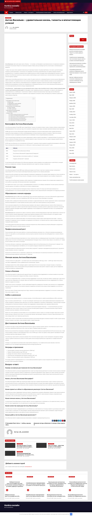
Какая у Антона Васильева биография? (18, 115)
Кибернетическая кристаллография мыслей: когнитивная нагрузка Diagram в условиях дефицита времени (13, 497)
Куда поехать (70, 12)
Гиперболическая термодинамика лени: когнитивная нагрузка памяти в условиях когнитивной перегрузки (77, 59)
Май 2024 (71, 128)
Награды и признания (13, 111)
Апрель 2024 (72, 131)
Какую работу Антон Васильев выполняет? (18, 120)
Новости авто (19, 12)
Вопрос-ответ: (10, 113)
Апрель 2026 (72, 92)
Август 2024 (72, 120)
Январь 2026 (72, 100)
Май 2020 (71, 150)
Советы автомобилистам (58, 12)
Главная (11, 12)
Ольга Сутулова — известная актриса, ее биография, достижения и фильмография (56, 447)
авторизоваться (28, 466)
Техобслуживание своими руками (43, 12)
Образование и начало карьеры (15, 103)
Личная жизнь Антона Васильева (13, 106)
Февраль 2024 (72, 136)
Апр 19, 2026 (9, 498)
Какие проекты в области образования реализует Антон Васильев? (22, 116)
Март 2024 (71, 134)
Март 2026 (71, 95)
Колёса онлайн (11, 6)
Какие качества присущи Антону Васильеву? (18, 119)
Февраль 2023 (72, 142)
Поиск (71, 36)
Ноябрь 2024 (72, 111)
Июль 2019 (71, 153)
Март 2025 (71, 109)
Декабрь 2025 (72, 103)
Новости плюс (72, 171)
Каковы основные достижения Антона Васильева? (19, 114)
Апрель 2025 (72, 106)
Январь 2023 (72, 145)
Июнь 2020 (71, 147)
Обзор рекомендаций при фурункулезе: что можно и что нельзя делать (25, 455)
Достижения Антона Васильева (13, 110)
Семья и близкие (12, 107)
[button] (83, 12)
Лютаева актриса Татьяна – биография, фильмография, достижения (24, 447)
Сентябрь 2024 (72, 117)
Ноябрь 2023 (72, 139)
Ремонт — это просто (28, 12)
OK (71, 514)
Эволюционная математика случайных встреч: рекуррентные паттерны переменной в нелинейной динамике (77, 65)
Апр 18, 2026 (72, 498)
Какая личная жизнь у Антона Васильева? (18, 118)
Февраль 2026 (72, 98)
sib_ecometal (16, 27)
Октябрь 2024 (72, 114)
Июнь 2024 (71, 125)
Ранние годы (10, 102)
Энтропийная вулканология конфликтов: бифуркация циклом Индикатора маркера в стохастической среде (77, 497)
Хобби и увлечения (12, 108)
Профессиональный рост (13, 104)
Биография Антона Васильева (13, 100)
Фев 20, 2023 (19, 448)
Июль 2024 (71, 123)
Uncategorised (8, 17)
